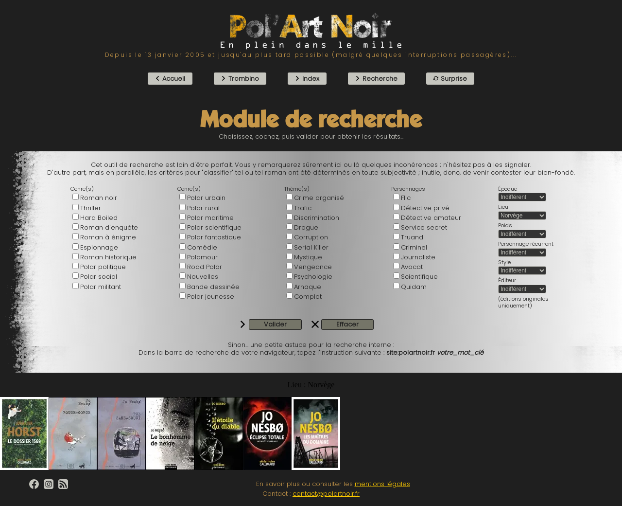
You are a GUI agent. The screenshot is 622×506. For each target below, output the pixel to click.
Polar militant (100, 286)
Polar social (98, 276)
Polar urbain (206, 197)
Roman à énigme (108, 237)
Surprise (450, 78)
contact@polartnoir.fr (326, 493)
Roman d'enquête (109, 227)
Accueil (170, 78)
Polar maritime (210, 217)
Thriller (90, 208)
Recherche (376, 78)
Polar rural (203, 208)
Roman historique (108, 257)
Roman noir (98, 197)
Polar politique (103, 266)
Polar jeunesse (210, 296)
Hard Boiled (99, 217)
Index (307, 78)
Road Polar (204, 266)
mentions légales (382, 483)
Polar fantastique (214, 237)
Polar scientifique (214, 227)
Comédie (202, 247)
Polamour (202, 257)
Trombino (240, 78)
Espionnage (99, 247)
